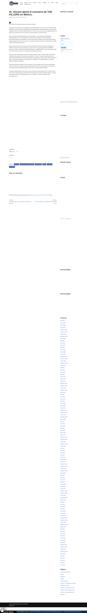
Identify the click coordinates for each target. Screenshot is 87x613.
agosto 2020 (63, 473)
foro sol (16, 164)
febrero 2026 (63, 325)
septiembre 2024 (64, 363)
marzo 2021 (62, 458)
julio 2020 (62, 476)
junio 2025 (62, 343)
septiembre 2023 (64, 390)
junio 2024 (62, 370)
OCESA (44, 164)
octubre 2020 (63, 469)
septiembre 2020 (64, 471)
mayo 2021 (62, 453)
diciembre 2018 (63, 518)
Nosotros (62, 579)
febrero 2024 (63, 379)
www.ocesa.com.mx (13, 76)
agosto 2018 (63, 527)
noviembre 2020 (63, 467)
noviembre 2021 (63, 440)
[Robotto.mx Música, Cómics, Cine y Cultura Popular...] (13, 3)
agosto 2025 (63, 338)
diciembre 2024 (63, 356)
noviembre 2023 (63, 386)
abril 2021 (62, 455)
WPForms (62, 595)
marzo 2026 (62, 323)
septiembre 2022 (64, 417)
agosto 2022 (63, 419)
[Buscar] (68, 3)
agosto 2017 (63, 554)
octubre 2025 (63, 334)
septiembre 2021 (64, 444)
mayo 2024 (62, 372)
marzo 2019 (62, 512)
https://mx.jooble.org (65, 38)
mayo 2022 (62, 426)
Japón (56, 2)
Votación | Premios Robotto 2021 (67, 588)
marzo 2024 (62, 377)
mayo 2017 (62, 561)
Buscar (63, 47)
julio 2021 (62, 449)
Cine (30, 2)
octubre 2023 (63, 388)
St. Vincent (49, 164)
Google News (27, 4)
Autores (62, 575)
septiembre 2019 (64, 498)
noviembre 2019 (63, 494)
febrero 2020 (63, 487)
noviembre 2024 (63, 359)
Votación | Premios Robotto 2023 (67, 593)
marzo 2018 (62, 539)
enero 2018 (62, 543)
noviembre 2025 (63, 332)
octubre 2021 (63, 442)
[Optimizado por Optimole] (2, 611)
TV (48, 2)
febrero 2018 (63, 541)
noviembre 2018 (63, 521)
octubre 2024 (63, 361)
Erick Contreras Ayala (22, 17)
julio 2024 (62, 368)
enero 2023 (62, 408)
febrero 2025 (63, 352)
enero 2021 (62, 462)
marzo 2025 (62, 350)
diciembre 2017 (63, 545)
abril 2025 (62, 347)
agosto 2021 (63, 446)
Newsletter (62, 577)
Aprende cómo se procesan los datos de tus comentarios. (40, 195)
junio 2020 (62, 478)
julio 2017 (62, 557)
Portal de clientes (64, 582)
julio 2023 (62, 395)
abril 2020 (62, 482)
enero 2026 (62, 327)
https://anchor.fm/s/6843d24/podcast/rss (69, 101)
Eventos (34, 2)
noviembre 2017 (63, 548)
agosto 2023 (63, 392)
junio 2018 (62, 532)
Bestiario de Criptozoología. (65, 218)
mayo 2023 (62, 399)
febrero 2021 (63, 460)
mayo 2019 (62, 507)
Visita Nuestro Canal (64, 157)
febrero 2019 (63, 514)
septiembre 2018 (64, 525)
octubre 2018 (63, 523)
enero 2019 (62, 516)
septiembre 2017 (64, 552)
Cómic (52, 2)
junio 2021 (62, 451)
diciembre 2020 (63, 464)
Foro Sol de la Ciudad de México (27, 164)
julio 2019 (62, 503)
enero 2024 (62, 381)
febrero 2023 (63, 406)
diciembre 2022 (63, 410)
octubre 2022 (63, 415)
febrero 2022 (63, 433)
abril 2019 (62, 509)
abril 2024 (62, 374)
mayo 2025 (62, 345)
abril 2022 (62, 428)
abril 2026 (62, 320)
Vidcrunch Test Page (64, 586)
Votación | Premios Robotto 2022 (67, 591)
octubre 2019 (63, 496)
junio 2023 (62, 397)
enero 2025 (62, 354)
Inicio (21, 2)
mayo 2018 (62, 534)
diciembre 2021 (63, 437)
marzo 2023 (62, 404)
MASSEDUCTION (38, 164)
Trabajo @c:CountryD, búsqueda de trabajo (66, 50)
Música (39, 2)
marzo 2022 (62, 431)
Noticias (26, 2)
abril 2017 (62, 563)
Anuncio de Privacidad (65, 573)
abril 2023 (62, 401)
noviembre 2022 (63, 413)
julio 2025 (62, 341)
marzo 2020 (62, 485)
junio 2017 (62, 559)
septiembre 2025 (64, 336)
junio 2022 (62, 424)
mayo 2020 (62, 480)
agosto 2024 (63, 365)
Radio (21, 4)
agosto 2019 (63, 500)
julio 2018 (62, 530)
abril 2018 (62, 536)
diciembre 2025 (63, 329)
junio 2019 (62, 505)
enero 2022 (62, 435)
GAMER (44, 2)
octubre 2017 (63, 550)
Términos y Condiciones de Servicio (68, 584)
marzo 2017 (62, 566)
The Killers (12, 167)
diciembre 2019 (63, 491)
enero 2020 (62, 489)
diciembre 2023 (63, 383)
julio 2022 (62, 422)
